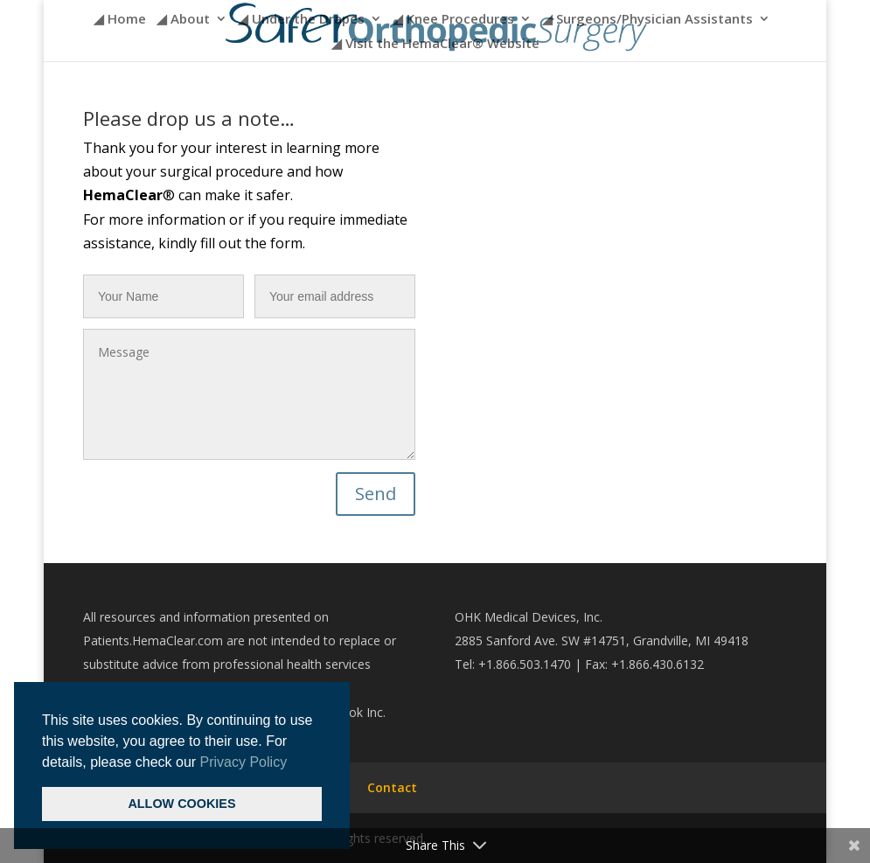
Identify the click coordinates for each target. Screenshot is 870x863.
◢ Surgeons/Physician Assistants (647, 19)
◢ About (183, 19)
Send (375, 493)
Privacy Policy (244, 762)
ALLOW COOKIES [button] (181, 804)
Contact (392, 787)
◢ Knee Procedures (453, 19)
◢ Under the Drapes (301, 19)
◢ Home (120, 19)
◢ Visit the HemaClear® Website (435, 44)
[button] (293, 763)
